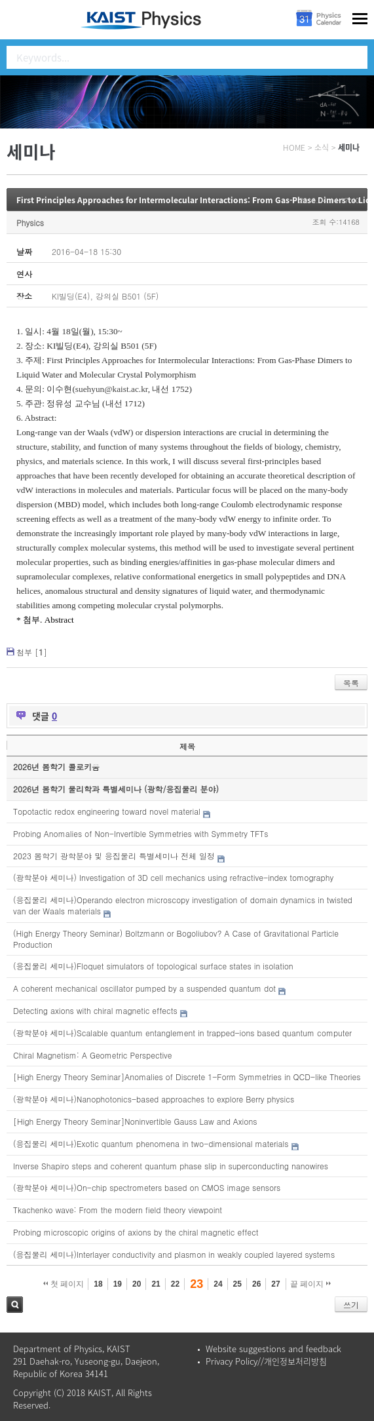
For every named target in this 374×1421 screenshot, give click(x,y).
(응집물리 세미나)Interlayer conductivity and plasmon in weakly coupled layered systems (174, 1254)
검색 (15, 1304)
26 (256, 1284)
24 (218, 1284)
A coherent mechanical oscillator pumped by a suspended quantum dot (144, 988)
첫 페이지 (63, 1284)
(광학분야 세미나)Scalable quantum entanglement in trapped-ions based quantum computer (182, 1032)
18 (98, 1284)
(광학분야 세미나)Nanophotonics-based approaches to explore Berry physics (153, 1098)
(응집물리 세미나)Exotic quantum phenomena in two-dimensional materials (151, 1143)
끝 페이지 (310, 1284)
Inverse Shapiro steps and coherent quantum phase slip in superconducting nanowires (170, 1165)
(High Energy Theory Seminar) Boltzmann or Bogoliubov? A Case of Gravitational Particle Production (176, 938)
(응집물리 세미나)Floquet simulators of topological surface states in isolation (153, 965)
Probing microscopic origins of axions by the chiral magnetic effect (136, 1231)
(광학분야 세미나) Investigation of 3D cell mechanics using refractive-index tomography (173, 877)
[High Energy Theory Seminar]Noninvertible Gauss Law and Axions (135, 1121)
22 (175, 1284)
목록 (351, 682)
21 (155, 1284)
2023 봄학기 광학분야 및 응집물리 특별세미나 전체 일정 (114, 855)
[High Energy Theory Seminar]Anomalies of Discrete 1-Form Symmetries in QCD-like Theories (186, 1076)
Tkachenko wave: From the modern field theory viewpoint (117, 1209)
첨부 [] (31, 651)
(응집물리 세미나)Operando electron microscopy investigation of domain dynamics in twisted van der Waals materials (182, 905)
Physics (30, 222)
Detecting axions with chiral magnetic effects (95, 1010)
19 (117, 1284)
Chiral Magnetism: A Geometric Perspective (92, 1055)
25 (237, 1284)
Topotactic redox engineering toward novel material (106, 811)
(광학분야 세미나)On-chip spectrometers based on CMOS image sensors (146, 1187)
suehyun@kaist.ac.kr (111, 389)
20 (136, 1284)
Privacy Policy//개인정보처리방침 (266, 1361)
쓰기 (351, 1304)
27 (275, 1284)
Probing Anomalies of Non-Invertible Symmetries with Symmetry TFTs (140, 833)
